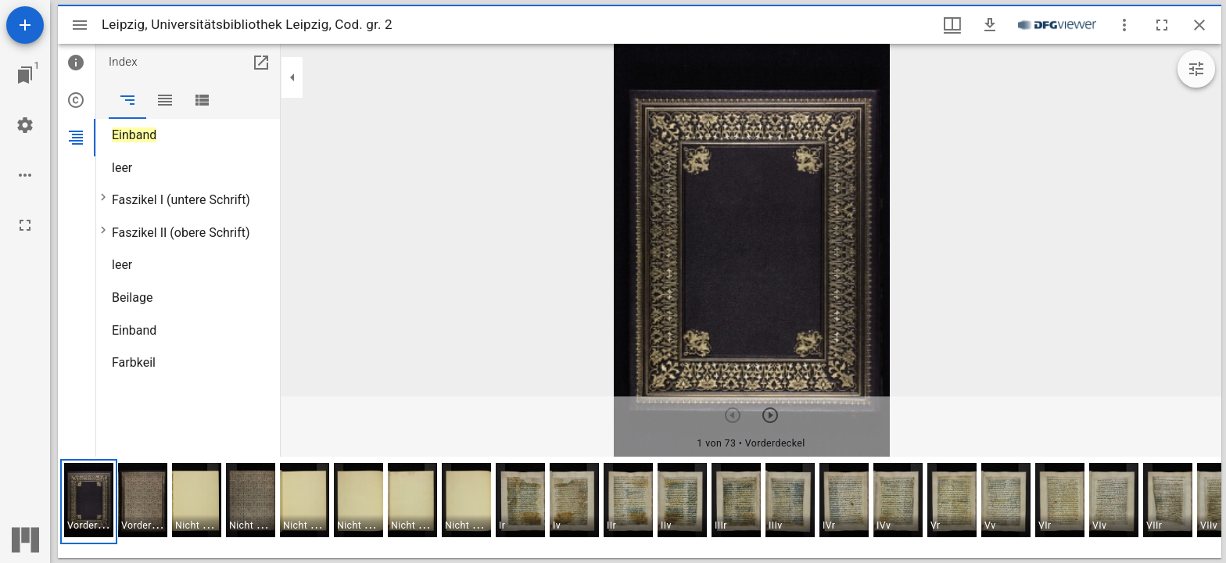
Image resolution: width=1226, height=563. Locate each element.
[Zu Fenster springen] (25, 75)
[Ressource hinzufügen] (25, 25)
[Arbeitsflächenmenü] (25, 125)
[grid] (639, 507)
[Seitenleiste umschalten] (80, 25)
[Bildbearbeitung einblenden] (1196, 69)
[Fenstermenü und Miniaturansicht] (952, 25)
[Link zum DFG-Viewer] (1057, 25)
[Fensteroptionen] (1124, 25)
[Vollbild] (25, 225)
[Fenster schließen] (1199, 25)
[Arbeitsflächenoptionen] (25, 175)
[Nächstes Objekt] (770, 415)
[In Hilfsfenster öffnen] (261, 62)
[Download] (990, 25)
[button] (88, 501)
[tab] (76, 62)
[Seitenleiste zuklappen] (292, 77)
